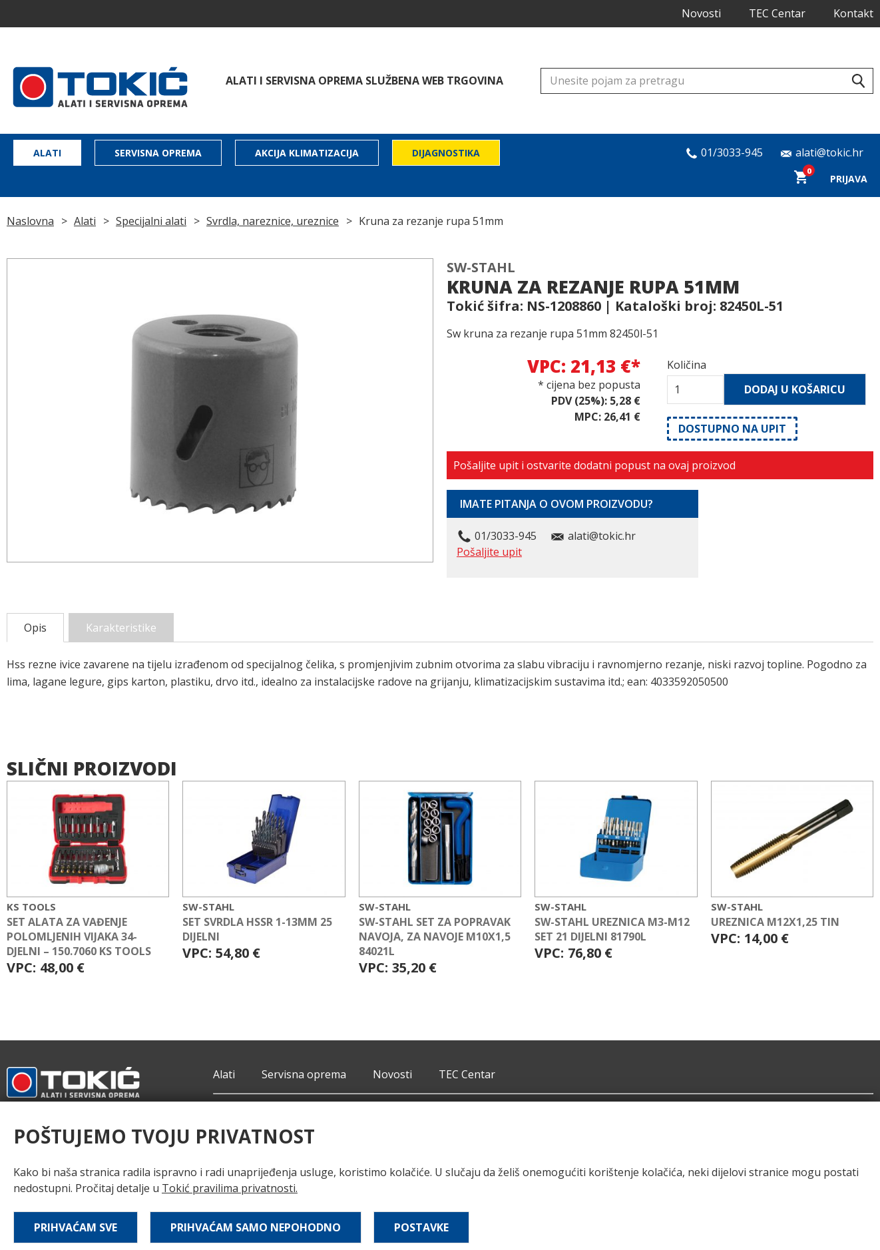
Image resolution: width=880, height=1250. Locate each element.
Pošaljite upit (489, 551)
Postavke (421, 1227)
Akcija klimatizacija (307, 152)
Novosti (701, 13)
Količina (686, 364)
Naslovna (30, 221)
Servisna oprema (158, 152)
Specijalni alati (151, 221)
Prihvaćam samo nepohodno (255, 1227)
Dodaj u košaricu (794, 389)
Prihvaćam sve (75, 1227)
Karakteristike (121, 627)
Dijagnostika (446, 152)
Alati (47, 152)
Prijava (848, 178)
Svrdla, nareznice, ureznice (272, 221)
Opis (35, 627)
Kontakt (853, 13)
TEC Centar (777, 13)
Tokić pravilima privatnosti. (230, 1188)
